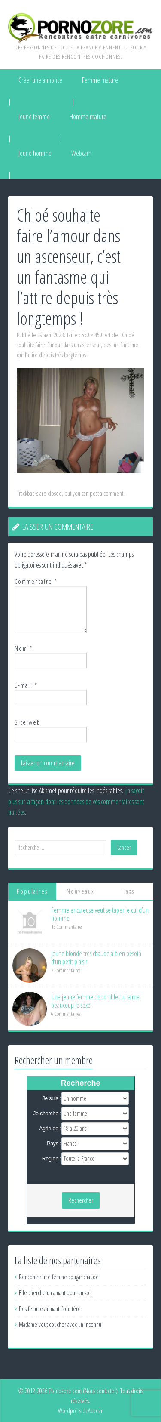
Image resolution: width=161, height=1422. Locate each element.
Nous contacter (100, 1391)
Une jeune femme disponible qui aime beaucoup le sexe (95, 1001)
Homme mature (88, 116)
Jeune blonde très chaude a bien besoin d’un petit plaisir (96, 957)
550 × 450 (92, 335)
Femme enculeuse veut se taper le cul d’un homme (100, 914)
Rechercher (80, 1200)
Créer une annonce (40, 80)
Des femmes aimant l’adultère (50, 1309)
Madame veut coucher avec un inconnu (60, 1324)
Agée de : (50, 1129)
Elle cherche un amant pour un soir (55, 1293)
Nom (24, 648)
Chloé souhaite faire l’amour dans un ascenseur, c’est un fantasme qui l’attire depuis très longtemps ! (77, 345)
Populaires (32, 891)
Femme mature (100, 80)
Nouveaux (80, 891)
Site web (28, 722)
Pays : (54, 1144)
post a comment (106, 493)
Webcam (81, 153)
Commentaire (36, 581)
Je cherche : (47, 1113)
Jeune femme (34, 116)
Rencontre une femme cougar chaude (59, 1277)
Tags (128, 891)
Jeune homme (35, 153)
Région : (51, 1159)
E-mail (26, 685)
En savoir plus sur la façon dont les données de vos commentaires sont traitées (76, 801)
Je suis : (51, 1098)
